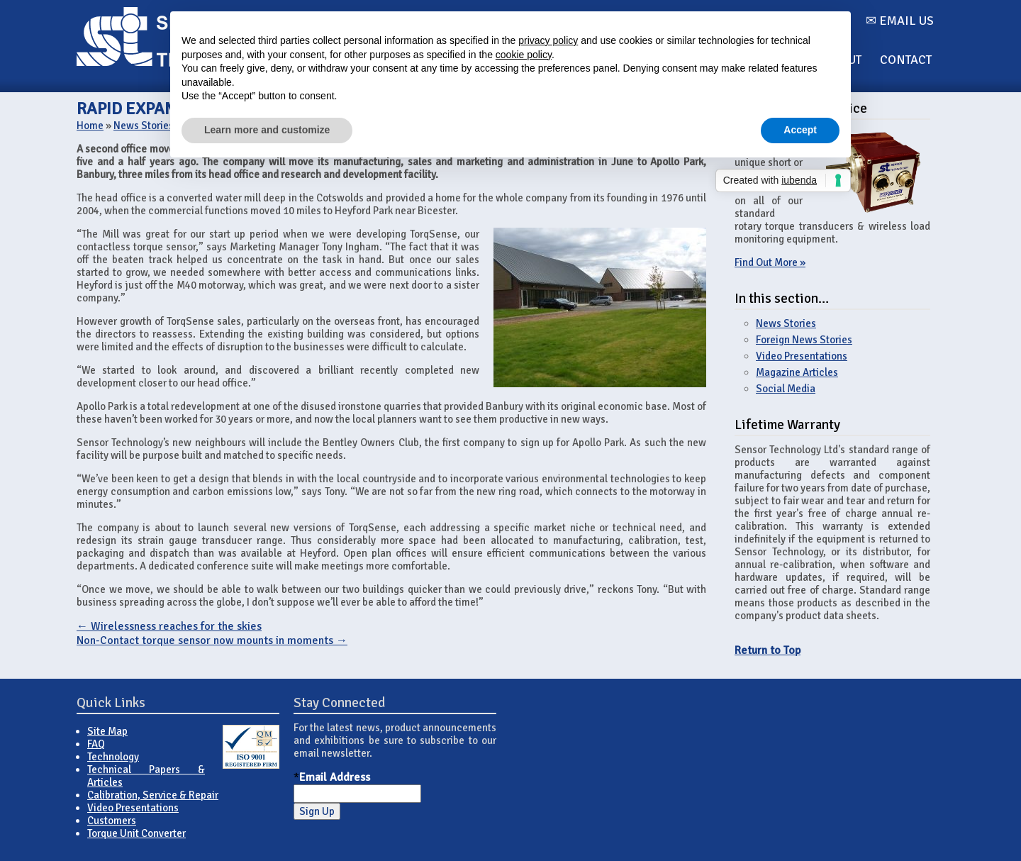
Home (90, 125)
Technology (113, 756)
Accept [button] (800, 129)
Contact (906, 59)
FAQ (96, 744)
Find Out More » (770, 262)
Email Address (334, 777)
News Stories (143, 125)
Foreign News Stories (804, 339)
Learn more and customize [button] (267, 129)
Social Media (785, 388)
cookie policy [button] (524, 54)
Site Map (107, 731)
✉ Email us (900, 20)
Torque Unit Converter (136, 833)
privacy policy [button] (548, 40)
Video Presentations (801, 356)
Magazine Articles (797, 372)
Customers (111, 820)
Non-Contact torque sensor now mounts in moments (212, 640)
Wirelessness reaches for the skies (169, 626)
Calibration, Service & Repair (152, 795)
